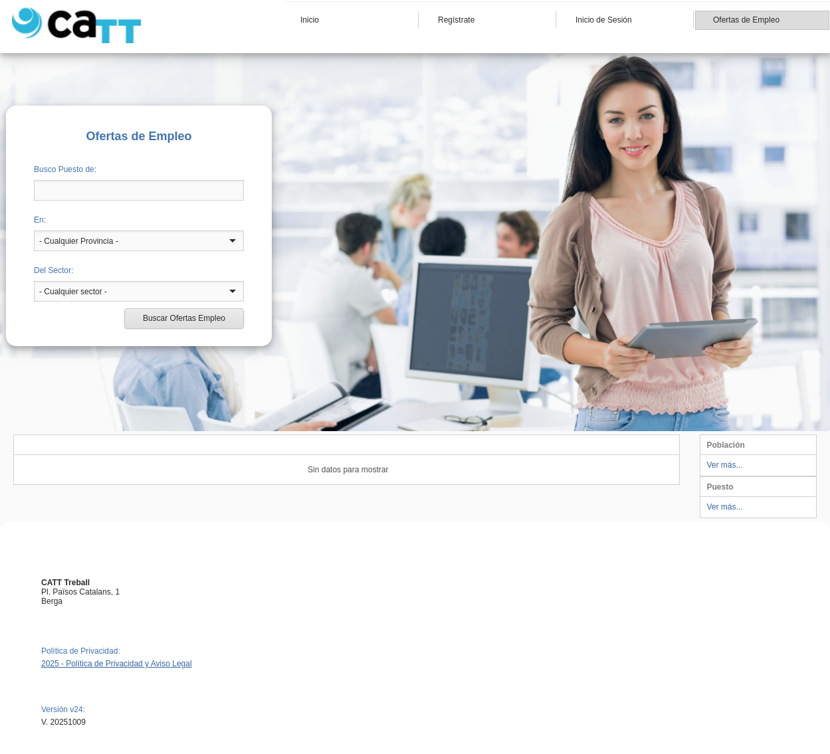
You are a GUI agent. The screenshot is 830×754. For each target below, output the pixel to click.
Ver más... (725, 465)
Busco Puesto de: (65, 169)
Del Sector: (53, 270)
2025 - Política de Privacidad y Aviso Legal (116, 663)
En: (40, 220)
